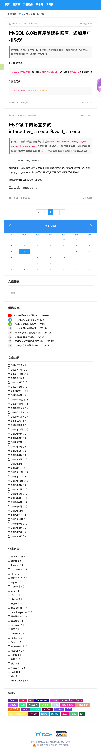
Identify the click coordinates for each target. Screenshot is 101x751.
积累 (55, 704)
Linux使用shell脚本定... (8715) (27, 328)
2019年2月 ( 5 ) (19, 463)
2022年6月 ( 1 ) (19, 378)
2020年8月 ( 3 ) (19, 412)
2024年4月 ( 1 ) (19, 365)
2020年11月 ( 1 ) (19, 403)
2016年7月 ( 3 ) (19, 532)
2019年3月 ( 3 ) (19, 459)
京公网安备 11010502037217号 (50, 745)
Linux (54, 700)
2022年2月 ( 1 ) (19, 386)
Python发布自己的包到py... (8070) (29, 333)
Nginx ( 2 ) (16, 582)
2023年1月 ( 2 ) (19, 369)
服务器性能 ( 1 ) (19, 616)
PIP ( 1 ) (15, 573)
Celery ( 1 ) (17, 642)
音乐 (68, 709)
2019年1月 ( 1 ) (19, 468)
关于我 (39, 4)
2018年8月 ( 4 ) (19, 485)
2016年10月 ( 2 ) (19, 519)
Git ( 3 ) (15, 663)
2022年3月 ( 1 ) (19, 382)
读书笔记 (14, 709)
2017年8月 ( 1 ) (19, 502)
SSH (22, 704)
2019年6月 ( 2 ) (19, 446)
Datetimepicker (18, 714)
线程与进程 (67, 704)
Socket (58, 709)
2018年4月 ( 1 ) (19, 497)
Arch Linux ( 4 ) (19, 680)
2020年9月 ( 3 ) (19, 408)
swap (25, 709)
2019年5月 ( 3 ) (19, 450)
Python (33, 714)
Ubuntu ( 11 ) (17, 599)
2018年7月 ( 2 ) (19, 489)
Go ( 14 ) (15, 672)
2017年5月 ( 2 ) (19, 506)
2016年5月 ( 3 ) (19, 536)
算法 (64, 714)
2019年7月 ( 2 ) (19, 442)
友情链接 (28, 4)
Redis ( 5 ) (16, 637)
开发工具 (33, 704)
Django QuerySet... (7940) (26, 337)
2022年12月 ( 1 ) (19, 373)
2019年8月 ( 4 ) (19, 438)
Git (81, 714)
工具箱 (49, 4)
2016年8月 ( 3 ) (19, 527)
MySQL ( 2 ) (17, 650)
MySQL (15, 102)
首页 (7, 4)
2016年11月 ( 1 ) (19, 515)
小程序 (13, 704)
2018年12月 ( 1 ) (19, 472)
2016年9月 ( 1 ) (19, 523)
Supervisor (41, 700)
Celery (13, 700)
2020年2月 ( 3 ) (19, 425)
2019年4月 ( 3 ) (19, 455)
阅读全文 (87, 102)
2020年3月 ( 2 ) (19, 420)
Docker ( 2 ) (17, 633)
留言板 (16, 4)
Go (30, 700)
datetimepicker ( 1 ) (21, 612)
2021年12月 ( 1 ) (19, 391)
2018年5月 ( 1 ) (19, 493)
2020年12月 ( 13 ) (20, 399)
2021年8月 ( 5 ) (19, 395)
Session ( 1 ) (17, 624)
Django (54, 714)
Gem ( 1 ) (16, 590)
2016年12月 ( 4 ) (19, 510)
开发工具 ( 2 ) (18, 667)
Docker (45, 704)
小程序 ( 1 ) (16, 654)
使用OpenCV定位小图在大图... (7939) (31, 341)
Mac (23, 700)
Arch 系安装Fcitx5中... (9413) (27, 324)
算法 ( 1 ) (15, 659)
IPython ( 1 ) (17, 603)
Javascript (66, 700)
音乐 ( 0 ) (16, 629)
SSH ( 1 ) (15, 595)
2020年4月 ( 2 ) (19, 416)
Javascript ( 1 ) (19, 607)
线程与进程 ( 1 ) (19, 577)
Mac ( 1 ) (15, 676)
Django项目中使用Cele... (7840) (28, 345)
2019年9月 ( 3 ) (19, 433)
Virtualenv (82, 704)
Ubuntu (36, 709)
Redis (79, 700)
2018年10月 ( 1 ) (19, 480)
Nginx (44, 714)
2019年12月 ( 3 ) (19, 429)
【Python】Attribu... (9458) (26, 320)
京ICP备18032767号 (60, 741)
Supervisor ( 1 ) (19, 646)
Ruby (73, 714)
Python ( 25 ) (18, 556)
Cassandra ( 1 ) (19, 569)
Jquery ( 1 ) (17, 565)
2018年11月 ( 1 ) (19, 476)
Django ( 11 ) (17, 586)
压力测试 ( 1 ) (18, 620)
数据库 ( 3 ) (17, 560)
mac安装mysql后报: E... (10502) (28, 315)
